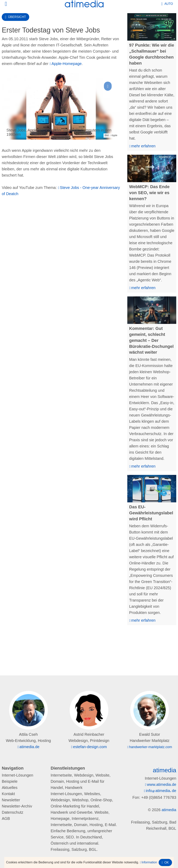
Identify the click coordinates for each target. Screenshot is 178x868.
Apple (114, 135)
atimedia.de (29, 747)
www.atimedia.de (161, 784)
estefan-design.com (90, 747)
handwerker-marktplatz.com (150, 747)
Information (149, 862)
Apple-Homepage (66, 63)
